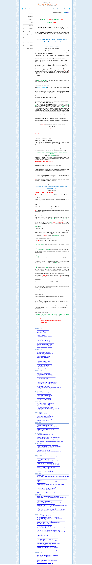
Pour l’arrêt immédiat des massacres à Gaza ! (45, 353)
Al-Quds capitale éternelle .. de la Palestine (45, 416)
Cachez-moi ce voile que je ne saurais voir (45, 539)
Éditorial (31, 45)
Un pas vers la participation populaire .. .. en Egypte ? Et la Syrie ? (49, 508)
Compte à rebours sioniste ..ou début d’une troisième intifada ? (49, 446)
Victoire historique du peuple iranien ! (44, 452)
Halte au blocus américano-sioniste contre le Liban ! (47, 382)
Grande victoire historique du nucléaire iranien (46, 458)
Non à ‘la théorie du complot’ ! (43, 438)
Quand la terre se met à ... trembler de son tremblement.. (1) (48, 519)
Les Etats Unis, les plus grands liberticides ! (45, 489)
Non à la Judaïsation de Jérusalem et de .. (45, 392)
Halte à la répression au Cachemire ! (44, 394)
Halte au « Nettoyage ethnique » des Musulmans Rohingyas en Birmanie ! (51, 510)
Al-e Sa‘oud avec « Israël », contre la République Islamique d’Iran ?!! (50, 441)
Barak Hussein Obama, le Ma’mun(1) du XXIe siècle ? (47, 555)
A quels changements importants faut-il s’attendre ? (46, 375)
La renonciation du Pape (41, 483)
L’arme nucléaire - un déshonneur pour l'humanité (46, 542)
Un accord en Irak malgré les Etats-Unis (44, 515)
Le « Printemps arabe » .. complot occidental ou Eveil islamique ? (49, 530)
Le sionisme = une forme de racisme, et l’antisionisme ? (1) (48, 463)
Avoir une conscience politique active (44, 417)
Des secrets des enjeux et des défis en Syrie (45, 462)
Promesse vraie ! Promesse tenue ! (43, 357)
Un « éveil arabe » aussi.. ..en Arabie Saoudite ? (46, 504)
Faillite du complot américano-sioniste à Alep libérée (47, 426)
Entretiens (31, 43)
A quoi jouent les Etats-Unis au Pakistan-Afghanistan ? (47, 547)
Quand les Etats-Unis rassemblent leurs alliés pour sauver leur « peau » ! (50, 484)
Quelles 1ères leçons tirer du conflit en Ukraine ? (46, 377)
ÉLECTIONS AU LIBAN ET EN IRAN (44, 556)
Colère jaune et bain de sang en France (44, 405)
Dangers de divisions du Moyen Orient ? (44, 425)
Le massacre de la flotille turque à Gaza (44, 544)
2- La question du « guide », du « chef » (44, 526)
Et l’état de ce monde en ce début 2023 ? (44, 365)
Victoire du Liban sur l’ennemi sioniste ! (44, 364)
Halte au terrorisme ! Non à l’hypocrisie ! (45, 435)
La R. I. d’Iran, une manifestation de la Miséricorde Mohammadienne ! (50, 460)
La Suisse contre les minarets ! (43, 535)
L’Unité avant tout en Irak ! (42, 362)
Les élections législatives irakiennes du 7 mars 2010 (47, 540)
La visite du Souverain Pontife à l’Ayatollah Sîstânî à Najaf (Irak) (49, 387)
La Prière (31, 11)
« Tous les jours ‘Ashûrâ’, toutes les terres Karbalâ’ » (47, 553)
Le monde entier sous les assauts (43, 334)
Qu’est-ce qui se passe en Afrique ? (43, 352)
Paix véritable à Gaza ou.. (42, 332)
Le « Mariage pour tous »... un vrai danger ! (45, 485)
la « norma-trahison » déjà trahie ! (43, 386)
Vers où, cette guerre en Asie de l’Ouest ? (45, 344)
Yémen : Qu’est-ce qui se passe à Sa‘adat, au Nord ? (47, 560)
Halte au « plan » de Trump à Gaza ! (44, 345)
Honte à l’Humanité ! (41, 331)
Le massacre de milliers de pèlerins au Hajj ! (45, 434)
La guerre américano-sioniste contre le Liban (45, 343)
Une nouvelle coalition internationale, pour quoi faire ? (47, 445)
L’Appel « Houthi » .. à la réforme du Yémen (45, 471)
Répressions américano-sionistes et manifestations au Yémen (48, 522)
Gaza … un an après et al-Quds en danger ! (45, 563)
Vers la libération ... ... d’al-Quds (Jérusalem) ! (46, 388)
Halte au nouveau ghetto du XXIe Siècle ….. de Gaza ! (47, 538)
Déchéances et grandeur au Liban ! (43, 373)
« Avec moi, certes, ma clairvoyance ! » (44, 371)
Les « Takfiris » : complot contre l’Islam (44, 468)
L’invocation (31, 13)
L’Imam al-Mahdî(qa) (30, 16)
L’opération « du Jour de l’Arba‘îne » (44, 341)
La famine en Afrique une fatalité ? (43, 501)
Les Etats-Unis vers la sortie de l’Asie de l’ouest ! (46, 396)
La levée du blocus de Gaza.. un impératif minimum (47, 470)
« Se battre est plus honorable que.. (43, 361)
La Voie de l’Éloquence (30, 19)
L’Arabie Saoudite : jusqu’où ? (43, 459)
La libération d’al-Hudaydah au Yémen (44, 374)
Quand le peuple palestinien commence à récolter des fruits (48, 496)
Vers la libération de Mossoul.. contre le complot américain (48, 428)
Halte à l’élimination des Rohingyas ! (44, 415)
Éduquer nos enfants (30, 48)
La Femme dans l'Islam (30, 42)
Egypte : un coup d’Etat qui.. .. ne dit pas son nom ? (47, 491)
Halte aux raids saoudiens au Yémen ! (44, 450)
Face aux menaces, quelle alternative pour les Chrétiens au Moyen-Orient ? (51, 531)
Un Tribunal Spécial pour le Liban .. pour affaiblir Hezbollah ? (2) (49, 518)
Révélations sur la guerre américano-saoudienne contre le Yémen (49, 451)
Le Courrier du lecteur (30, 39)
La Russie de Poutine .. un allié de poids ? (45, 447)
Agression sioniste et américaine (43, 330)
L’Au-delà (31, 22)
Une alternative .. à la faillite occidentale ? (45, 395)
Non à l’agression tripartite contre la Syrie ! (45, 418)
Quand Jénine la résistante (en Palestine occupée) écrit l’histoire (49, 350)
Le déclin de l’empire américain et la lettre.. (45, 384)
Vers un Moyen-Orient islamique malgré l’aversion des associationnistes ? (51, 521)
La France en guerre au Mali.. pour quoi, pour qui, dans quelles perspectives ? (51, 481)
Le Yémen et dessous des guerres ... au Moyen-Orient (47, 430)
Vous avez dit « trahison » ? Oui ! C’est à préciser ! (46, 383)
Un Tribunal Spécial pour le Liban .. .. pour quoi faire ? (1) (48, 517)
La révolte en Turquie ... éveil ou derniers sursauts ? (47, 488)
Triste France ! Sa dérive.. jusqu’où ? (44, 404)
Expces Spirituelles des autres (29, 37)
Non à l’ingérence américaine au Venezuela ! (45, 407)
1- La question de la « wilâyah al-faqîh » (44, 525)
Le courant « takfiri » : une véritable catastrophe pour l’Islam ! (49, 487)
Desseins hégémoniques (41, 335)
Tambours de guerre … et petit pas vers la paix (46, 561)
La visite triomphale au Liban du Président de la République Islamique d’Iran (51, 550)
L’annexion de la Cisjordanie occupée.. (44, 399)
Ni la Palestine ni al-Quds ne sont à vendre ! (45, 409)
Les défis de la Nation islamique (43, 378)
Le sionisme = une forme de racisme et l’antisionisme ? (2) (48, 464)
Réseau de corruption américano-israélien (45, 559)
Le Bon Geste (31, 25)
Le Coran (31, 14)
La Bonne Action (30, 28)
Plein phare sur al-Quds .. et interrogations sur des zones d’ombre (49, 502)
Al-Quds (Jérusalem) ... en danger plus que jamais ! (46, 467)
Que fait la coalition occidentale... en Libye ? (45, 523)
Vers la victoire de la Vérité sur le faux (44, 336)
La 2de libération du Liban (42, 413)
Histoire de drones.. (40, 475)
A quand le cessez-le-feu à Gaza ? (43, 356)
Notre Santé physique (30, 34)
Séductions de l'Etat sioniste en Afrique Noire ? (46, 536)
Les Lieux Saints (30, 31)
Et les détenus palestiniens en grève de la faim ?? (46, 429)
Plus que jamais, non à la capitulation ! (44, 347)
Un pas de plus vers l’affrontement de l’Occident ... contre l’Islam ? (49, 500)
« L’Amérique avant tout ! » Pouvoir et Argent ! (46, 403)
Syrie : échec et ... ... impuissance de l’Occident (46, 492)
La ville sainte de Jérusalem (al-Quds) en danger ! (46, 546)
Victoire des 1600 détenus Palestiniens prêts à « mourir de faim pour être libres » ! (52, 505)
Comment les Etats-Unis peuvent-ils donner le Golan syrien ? (48, 408)
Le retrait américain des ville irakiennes (44, 557)
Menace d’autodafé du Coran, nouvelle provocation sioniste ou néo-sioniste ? (51, 548)
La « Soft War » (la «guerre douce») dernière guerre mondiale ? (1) (49, 506)
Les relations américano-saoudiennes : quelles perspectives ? (48, 466)
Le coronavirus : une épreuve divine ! (44, 398)
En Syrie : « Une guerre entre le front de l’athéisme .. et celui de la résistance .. (52, 509)
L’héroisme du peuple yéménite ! (43, 420)
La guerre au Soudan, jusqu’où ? (43, 368)
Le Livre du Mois (30, 40)
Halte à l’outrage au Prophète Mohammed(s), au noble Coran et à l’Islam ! (51, 511)
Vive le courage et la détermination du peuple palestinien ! (48, 439)
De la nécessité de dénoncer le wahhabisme (45, 424)
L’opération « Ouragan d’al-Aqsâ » (43, 340)
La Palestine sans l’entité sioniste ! (43, 366)
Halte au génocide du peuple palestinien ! (45, 354)
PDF (68, 12)
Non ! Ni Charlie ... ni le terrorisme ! (44, 449)
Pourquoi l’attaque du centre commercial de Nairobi (47, 456)
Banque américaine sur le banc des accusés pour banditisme (48, 543)
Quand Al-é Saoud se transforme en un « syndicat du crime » (48, 437)
